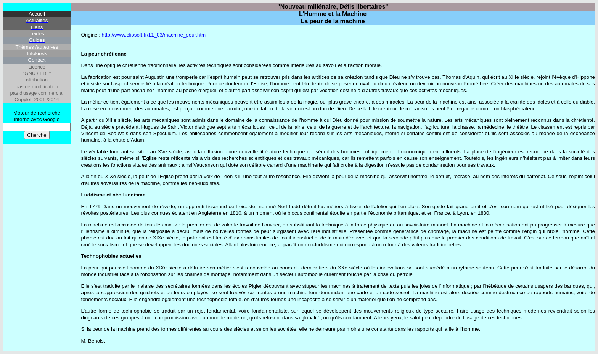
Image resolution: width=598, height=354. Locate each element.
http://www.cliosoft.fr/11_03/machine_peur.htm (154, 35)
